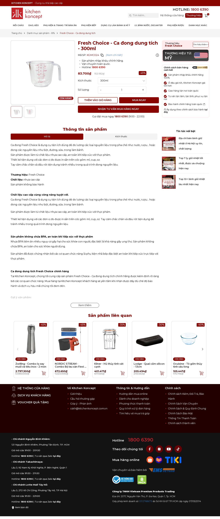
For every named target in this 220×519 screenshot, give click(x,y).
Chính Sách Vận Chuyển (183, 403)
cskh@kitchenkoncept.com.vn (88, 408)
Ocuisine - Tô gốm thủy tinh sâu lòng (187, 365)
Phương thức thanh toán (134, 403)
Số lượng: (83, 89)
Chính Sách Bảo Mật (180, 413)
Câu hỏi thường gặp (82, 398)
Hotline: (191, 9)
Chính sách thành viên (181, 423)
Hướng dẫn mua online (133, 393)
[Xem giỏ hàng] (206, 15)
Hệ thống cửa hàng (172, 15)
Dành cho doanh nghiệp (134, 398)
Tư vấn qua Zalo (48, 456)
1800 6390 (98, 67)
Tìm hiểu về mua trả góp (134, 413)
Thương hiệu (194, 15)
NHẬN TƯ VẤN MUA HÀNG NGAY (118, 109)
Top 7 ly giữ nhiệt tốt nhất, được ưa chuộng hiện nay (191, 163)
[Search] (130, 15)
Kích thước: (85, 80)
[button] (202, 349)
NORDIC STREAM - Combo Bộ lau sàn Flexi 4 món (70, 366)
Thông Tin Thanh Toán (182, 418)
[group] (43, 72)
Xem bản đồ (19, 507)
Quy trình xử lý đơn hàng (134, 408)
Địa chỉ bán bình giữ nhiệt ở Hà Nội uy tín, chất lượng (191, 143)
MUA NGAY (139, 100)
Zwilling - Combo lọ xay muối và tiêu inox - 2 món (30, 365)
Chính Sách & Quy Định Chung (187, 408)
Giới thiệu (76, 393)
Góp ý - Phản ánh (81, 403)
